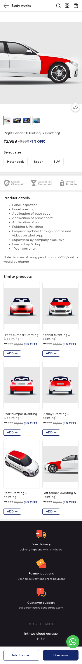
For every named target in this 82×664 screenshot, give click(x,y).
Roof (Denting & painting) (15, 495)
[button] (7, 120)
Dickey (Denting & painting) (56, 416)
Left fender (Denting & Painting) (59, 495)
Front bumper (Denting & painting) (20, 337)
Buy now (60, 655)
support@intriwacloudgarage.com (41, 607)
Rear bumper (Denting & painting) (20, 416)
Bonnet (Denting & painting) (56, 337)
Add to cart (21, 655)
